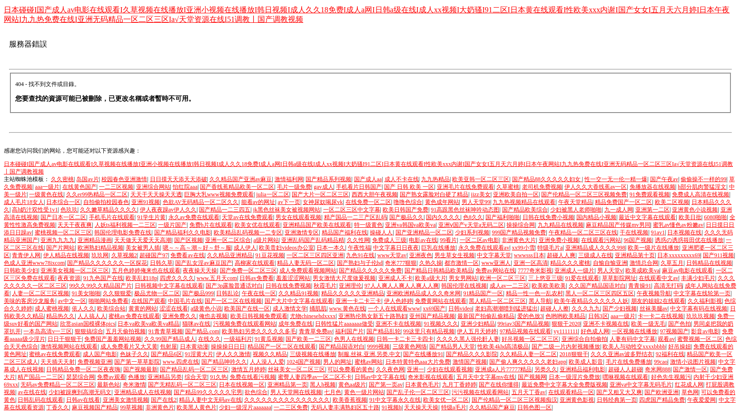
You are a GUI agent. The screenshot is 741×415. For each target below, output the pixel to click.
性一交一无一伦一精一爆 (615, 179)
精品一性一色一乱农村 (534, 293)
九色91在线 (360, 255)
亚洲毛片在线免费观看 (465, 186)
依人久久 (83, 308)
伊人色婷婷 (398, 301)
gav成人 (323, 186)
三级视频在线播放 (313, 354)
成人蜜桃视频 (52, 308)
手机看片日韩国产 (359, 186)
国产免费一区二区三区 (248, 270)
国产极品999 (198, 293)
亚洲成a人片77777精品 (503, 369)
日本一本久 (330, 247)
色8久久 (473, 217)
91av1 (658, 232)
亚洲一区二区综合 (228, 240)
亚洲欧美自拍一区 (516, 194)
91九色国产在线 (103, 278)
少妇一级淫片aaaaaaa (245, 407)
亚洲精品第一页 (287, 384)
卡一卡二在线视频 (660, 316)
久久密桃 (62, 179)
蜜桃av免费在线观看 (134, 316)
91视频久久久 (441, 323)
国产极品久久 (406, 217)
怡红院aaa (185, 186)
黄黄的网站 (142, 308)
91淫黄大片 (199, 354)
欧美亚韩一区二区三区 (480, 179)
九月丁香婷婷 (459, 384)
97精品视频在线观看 (525, 331)
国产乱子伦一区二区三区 (417, 392)
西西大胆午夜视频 (374, 194)
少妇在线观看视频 (450, 369)
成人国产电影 (100, 354)
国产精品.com (202, 331)
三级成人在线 (595, 255)
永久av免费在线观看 (193, 217)
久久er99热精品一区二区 (97, 194)
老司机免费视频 (542, 186)
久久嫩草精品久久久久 (108, 209)
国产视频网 (532, 377)
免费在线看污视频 (253, 377)
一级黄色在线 (46, 194)
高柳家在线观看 (255, 263)
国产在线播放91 (423, 354)
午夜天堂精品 (575, 202)
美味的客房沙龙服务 (29, 301)
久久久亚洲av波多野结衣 (622, 354)
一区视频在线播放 (634, 331)
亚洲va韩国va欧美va (410, 225)
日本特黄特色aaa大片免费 (417, 361)
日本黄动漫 (194, 346)
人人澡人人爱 (267, 361)
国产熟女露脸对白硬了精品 (434, 194)
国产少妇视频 (620, 308)
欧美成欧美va (642, 270)
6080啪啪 (715, 217)
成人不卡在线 (402, 179)
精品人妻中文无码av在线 (210, 399)
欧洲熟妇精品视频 (100, 247)
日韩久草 (161, 263)
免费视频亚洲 (95, 361)
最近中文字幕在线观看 (647, 217)
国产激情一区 (690, 369)
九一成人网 (618, 209)
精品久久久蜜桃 (570, 263)
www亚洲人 (496, 263)
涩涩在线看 (173, 308)
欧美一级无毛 (648, 323)
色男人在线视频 (354, 339)
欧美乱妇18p (141, 278)
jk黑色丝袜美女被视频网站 (286, 209)
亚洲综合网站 (153, 186)
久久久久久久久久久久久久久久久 (287, 399)
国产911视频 (718, 255)
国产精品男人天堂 (452, 346)
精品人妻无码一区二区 (305, 263)
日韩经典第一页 (617, 399)
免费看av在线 (187, 255)
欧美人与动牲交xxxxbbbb (634, 346)
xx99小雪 (523, 247)
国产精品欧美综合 (525, 209)
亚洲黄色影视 (577, 399)
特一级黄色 (368, 225)
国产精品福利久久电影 (182, 232)
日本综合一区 (63, 202)
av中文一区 (72, 301)
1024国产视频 (304, 361)
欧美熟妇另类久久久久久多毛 (259, 331)
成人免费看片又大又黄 (129, 346)
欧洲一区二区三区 (502, 278)
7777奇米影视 (535, 270)
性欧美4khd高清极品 (503, 346)
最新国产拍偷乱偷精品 (485, 316)
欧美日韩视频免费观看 (258, 316)
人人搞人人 (92, 316)
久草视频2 (124, 255)
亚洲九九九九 (57, 240)
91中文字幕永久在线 (395, 399)
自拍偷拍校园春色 (106, 202)
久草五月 (672, 263)
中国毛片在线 (185, 301)
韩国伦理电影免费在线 (122, 232)
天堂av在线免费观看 (247, 217)
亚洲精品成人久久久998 (595, 247)
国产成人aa (368, 179)
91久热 (218, 377)
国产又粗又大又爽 (619, 392)
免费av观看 (111, 377)
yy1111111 (565, 331)
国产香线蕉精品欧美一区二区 (237, 186)
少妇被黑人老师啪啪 (576, 209)
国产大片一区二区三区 (320, 194)
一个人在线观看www (394, 308)
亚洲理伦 (350, 285)
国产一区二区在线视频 (233, 301)
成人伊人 (245, 247)
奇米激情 (134, 384)
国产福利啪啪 (502, 217)
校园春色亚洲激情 (124, 179)
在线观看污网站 (601, 240)
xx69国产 (434, 308)
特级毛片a (550, 247)
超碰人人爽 (561, 255)
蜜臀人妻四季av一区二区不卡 (315, 377)
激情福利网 (289, 179)
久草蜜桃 (507, 186)
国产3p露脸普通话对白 (234, 285)
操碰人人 (381, 232)
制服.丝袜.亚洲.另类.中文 (369, 354)
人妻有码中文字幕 (632, 339)
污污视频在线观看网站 (480, 392)
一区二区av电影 (479, 240)
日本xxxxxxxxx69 (678, 255)
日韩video (460, 308)
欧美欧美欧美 (549, 285)
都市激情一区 (462, 263)
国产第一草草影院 (137, 361)
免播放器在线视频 (652, 186)
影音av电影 (705, 331)
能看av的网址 (258, 202)
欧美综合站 (111, 308)
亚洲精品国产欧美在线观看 (317, 225)
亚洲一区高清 (531, 263)
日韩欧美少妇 (21, 270)
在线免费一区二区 (368, 202)
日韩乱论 (227, 293)
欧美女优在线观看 (257, 225)
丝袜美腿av (654, 308)
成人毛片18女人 (24, 202)
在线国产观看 (148, 301)
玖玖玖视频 (700, 316)
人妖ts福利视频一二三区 (125, 225)
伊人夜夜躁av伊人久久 (168, 209)
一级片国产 (172, 225)
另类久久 (545, 369)
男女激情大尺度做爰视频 (344, 278)
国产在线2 (164, 399)
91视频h (392, 407)
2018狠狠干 (574, 354)
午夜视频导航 (654, 293)
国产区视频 (188, 240)
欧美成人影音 (586, 361)
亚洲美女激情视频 (125, 399)
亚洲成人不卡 (395, 278)
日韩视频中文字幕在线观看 (169, 285)
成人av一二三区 (509, 285)
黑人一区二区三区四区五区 (599, 293)
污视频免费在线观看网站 (244, 323)
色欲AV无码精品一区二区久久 (201, 202)
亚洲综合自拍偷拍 (584, 339)
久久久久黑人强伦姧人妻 (467, 339)
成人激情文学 (290, 308)
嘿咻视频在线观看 (625, 377)
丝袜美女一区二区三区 (296, 369)
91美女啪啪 (86, 293)
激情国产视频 (470, 361)
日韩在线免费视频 (288, 285)
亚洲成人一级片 (574, 270)
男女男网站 (463, 278)
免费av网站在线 (495, 270)
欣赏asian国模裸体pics (87, 323)
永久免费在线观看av (483, 247)
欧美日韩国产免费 (405, 209)
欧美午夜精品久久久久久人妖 (591, 301)
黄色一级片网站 (364, 392)
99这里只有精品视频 (428, 331)
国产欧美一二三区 (308, 339)
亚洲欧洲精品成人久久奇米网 (423, 293)
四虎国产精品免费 (662, 399)
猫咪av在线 (196, 323)
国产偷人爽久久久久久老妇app (527, 361)
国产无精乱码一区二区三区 (182, 384)
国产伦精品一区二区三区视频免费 (584, 194)
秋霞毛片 (325, 285)
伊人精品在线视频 (66, 255)
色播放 (136, 377)
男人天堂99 (476, 202)
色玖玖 (69, 209)
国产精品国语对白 (342, 346)
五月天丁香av (528, 392)
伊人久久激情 (233, 354)
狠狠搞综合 (89, 331)
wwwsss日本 (529, 255)
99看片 (448, 240)
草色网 (690, 392)
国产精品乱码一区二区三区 (194, 369)
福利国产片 (349, 331)
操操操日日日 (228, 346)
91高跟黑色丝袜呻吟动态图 (465, 209)
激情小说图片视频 (693, 361)
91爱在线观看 (582, 278)
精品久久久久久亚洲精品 (352, 293)
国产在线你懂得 (499, 384)
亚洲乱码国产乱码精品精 (312, 240)
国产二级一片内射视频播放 (566, 346)
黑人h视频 (323, 384)
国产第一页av (386, 384)
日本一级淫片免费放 (574, 377)
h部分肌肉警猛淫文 (702, 186)
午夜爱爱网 (701, 399)
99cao (661, 361)
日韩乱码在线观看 (40, 399)
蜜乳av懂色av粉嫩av (678, 225)
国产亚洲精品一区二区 (424, 232)
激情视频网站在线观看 (69, 346)
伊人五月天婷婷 (477, 331)
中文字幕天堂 (494, 255)
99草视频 (131, 407)
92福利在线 (670, 354)
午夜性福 (359, 247)
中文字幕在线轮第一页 (702, 293)
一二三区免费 (291, 407)
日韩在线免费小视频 (548, 217)
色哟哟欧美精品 (565, 316)
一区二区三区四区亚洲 (315, 255)
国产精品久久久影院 (471, 354)
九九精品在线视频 (560, 225)
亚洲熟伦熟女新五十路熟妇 (372, 316)
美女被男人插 (143, 247)
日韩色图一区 (534, 407)
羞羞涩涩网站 (293, 278)
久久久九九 (586, 308)
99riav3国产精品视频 (523, 323)
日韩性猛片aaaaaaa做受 (344, 323)
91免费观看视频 (650, 194)
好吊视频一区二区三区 (530, 339)
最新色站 (108, 384)
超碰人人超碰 (625, 369)
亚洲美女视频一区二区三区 (74, 270)
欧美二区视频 (672, 202)
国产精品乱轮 (383, 331)
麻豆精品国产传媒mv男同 (618, 225)
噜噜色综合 (408, 202)
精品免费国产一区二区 (623, 202)
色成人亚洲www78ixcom (34, 263)
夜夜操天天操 (200, 270)
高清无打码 (668, 285)
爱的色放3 (530, 316)
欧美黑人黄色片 (197, 407)
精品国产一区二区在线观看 (281, 346)
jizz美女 (480, 194)
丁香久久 (57, 407)
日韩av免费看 (256, 278)
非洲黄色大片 (519, 240)
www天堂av (391, 255)
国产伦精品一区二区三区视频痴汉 (514, 399)
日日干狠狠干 (65, 339)
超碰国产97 (153, 255)
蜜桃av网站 (369, 361)
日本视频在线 (684, 232)
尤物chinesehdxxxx (313, 316)
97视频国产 (674, 331)
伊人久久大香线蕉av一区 (595, 186)
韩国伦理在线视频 (464, 285)
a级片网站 (265, 240)
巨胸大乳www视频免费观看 (219, 194)
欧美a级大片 (430, 278)
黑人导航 (540, 301)
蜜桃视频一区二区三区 (63, 232)
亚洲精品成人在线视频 (142, 392)
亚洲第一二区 (652, 209)
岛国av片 (87, 179)
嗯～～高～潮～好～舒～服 (197, 247)
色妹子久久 (134, 354)
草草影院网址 (619, 278)
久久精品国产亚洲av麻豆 (240, 179)
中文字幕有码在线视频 (698, 308)
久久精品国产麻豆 (492, 407)
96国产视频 (637, 240)
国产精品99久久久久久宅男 (208, 392)
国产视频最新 (140, 369)
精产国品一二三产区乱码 (355, 217)
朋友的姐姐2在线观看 (658, 301)
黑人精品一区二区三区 (497, 301)
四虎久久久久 (177, 278)
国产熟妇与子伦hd (360, 263)
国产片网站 (60, 247)
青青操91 (639, 285)
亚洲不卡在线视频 (398, 323)
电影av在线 (423, 240)
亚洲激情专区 (302, 232)
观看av (666, 339)
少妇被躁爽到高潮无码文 (80, 392)
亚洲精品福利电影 (582, 369)
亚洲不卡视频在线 (606, 323)
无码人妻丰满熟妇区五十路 (345, 407)
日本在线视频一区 (242, 384)
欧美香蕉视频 (350, 399)
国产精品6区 (166, 354)
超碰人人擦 (554, 308)
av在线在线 (32, 392)
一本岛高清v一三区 (47, 331)
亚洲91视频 (145, 202)
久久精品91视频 (298, 293)
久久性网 (358, 240)
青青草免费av (316, 331)
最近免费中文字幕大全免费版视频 (564, 384)
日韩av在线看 (83, 399)
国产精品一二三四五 (224, 209)
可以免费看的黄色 (350, 369)
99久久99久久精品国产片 (100, 285)
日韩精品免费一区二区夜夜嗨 (83, 369)
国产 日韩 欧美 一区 (409, 186)
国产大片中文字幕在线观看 (299, 301)
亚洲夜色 (420, 255)
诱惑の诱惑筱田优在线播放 (689, 240)
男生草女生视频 (454, 255)
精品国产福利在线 (344, 232)
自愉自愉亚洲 (610, 263)
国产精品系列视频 (328, 179)
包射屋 (168, 346)
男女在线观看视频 (298, 217)
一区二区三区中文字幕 (351, 209)
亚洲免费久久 (179, 316)
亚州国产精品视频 (432, 316)
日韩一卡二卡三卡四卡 (405, 339)
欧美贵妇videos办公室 (286, 247)
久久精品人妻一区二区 (528, 354)
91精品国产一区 (483, 293)
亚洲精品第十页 (635, 255)
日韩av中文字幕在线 (380, 377)
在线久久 (209, 339)
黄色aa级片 (352, 384)
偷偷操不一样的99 (703, 179)
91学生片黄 (151, 217)
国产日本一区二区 (63, 217)
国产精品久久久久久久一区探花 (107, 263)
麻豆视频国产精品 (95, 407)
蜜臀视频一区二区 (700, 339)
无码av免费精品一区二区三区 (57, 384)
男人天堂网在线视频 (296, 392)
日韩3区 (598, 316)
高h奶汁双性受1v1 (35, 209)
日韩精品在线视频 (709, 263)
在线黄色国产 (79, 186)
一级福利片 (238, 339)
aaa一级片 (47, 186)
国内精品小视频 (596, 217)
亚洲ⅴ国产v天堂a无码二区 (471, 225)
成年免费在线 (295, 323)
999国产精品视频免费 (519, 232)
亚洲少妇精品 (478, 323)
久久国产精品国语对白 (597, 285)
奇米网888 (658, 369)
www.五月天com (217, 278)
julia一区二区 (272, 194)
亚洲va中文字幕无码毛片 (641, 384)
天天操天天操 (421, 407)
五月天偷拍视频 (126, 331)
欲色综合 (256, 392)
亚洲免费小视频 (559, 240)
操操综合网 (520, 225)
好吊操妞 (679, 346)
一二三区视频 (116, 186)
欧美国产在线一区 (247, 308)
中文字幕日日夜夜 (396, 247)
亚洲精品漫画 (95, 240)
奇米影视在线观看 (431, 377)
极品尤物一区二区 (157, 293)
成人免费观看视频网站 (307, 270)
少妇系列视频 (472, 232)
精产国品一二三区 (40, 377)
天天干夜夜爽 (75, 225)
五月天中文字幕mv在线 (485, 377)
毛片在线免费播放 (629, 361)
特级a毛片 (453, 407)
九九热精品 (435, 179)
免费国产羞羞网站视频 (112, 339)
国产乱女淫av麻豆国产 (203, 263)
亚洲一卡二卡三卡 (358, 301)
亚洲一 (415, 369)
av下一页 (289, 202)
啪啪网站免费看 (108, 301)
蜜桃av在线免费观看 (54, 354)
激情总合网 (644, 263)
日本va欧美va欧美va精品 (148, 323)
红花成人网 (689, 384)
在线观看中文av (658, 278)
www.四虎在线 (181, 361)
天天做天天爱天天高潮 (142, 240)
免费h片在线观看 (210, 225)
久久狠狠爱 (117, 293)
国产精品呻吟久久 (224, 361)
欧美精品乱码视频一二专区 (248, 232)
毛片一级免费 (294, 186)
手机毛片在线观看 (112, 217)
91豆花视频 (270, 255)
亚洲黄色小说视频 (695, 209)
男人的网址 (337, 361)
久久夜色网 (390, 369)
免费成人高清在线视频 (700, 194)
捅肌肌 (317, 308)
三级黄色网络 (410, 346)
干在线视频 (634, 232)
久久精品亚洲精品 (230, 255)
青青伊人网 (26, 255)
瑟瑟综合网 (80, 377)
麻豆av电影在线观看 (687, 270)
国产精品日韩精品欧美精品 (439, 270)
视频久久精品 (270, 354)
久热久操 (430, 263)
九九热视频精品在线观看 (524, 202)
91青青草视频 (165, 331)
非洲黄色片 (160, 407)
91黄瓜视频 (269, 339)
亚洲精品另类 (165, 377)
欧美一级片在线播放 (653, 247)
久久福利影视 (705, 301)
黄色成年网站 (442, 202)
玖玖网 (100, 255)
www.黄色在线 (347, 308)
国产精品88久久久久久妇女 (547, 179)
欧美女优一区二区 (446, 399)
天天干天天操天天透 (156, 194)
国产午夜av (664, 179)
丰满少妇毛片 (698, 278)
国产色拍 (679, 323)
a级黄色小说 (205, 308)
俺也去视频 (213, 316)
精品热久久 (60, 316)
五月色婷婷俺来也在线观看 (146, 270)
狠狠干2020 (566, 323)
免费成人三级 (389, 240)
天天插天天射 (57, 361)
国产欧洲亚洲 (661, 392)
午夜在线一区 (259, 293)
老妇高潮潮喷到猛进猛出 (506, 308)
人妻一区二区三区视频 (40, 293)
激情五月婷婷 (248, 369)
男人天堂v (610, 270)
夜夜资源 (69, 278)
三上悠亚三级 (545, 278)
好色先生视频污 (671, 377)
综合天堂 (196, 377)
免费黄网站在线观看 (440, 301)
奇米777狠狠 (400, 263)
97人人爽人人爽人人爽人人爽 (402, 285)
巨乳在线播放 (438, 247)
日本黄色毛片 (422, 384)
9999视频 (378, 346)
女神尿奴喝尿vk (323, 202)
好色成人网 (595, 331)
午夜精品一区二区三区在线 (583, 232)
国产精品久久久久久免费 (370, 270)
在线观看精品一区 (571, 392)
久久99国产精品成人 (170, 339)
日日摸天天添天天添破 (178, 179)
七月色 (332, 392)
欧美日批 (690, 217)
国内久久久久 (443, 217)
